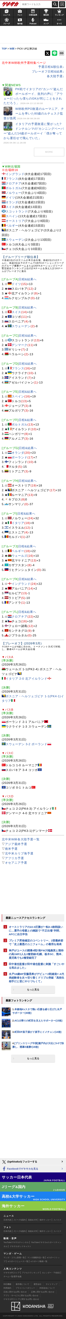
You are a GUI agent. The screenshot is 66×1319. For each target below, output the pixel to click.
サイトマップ (51, 1284)
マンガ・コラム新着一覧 (14, 1257)
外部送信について (47, 1288)
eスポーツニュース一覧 (18, 1261)
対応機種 (7, 1284)
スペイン (12, 216)
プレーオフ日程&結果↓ (48, 71)
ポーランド (19, 457)
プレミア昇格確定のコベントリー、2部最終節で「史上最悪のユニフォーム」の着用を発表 (36, 942)
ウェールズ (19, 555)
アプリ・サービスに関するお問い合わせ (21, 1295)
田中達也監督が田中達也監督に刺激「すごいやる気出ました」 (36, 966)
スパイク (57, 1220)
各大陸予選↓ (55, 76)
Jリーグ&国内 (20, 1220)
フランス (12, 178)
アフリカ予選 (14, 858)
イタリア (18, 523)
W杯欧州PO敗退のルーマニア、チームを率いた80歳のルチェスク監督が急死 (34, 113)
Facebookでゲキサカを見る (20, 1169)
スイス (10, 207)
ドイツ (10, 197)
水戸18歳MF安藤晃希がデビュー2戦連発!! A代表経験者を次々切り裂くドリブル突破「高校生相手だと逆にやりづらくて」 (36, 977)
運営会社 (37, 1284)
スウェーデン (15, 239)
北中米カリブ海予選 (19, 853)
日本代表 (7, 1220)
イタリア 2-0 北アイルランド (26, 678)
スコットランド (17, 211)
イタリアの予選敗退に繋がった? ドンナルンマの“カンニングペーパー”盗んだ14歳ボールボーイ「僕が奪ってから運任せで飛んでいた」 (34, 133)
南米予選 (11, 848)
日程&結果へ (28, 279)
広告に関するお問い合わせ (15, 1292)
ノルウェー (13, 193)
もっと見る (33, 989)
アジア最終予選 (16, 844)
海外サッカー (45, 1220)
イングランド (15, 174)
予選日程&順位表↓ (51, 67)
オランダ (12, 202)
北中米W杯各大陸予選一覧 (21, 839)
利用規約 (7, 1288)
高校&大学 (32, 1220)
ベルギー (12, 225)
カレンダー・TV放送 (51, 1273)
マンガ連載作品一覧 (36, 1257)
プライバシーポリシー (25, 1288)
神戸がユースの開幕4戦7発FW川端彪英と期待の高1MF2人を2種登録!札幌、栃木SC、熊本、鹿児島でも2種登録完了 (36, 954)
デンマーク (19, 345)
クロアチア (13, 183)
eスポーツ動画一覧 (39, 1261)
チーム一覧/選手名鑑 (12, 1276)
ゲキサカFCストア (12, 1273)
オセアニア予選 (16, 862)
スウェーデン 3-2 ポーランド (26, 744)
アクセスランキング (30, 1273)
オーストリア (15, 221)
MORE (49, 152)
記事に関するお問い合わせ (42, 1292)
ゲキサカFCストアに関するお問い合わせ (21, 1299)
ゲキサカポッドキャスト (20, 1246)
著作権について (22, 1284)
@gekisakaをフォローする (19, 1162)
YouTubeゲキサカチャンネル (16, 1242)
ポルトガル (13, 188)
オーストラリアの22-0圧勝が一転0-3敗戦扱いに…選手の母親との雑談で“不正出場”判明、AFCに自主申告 (36, 930)
